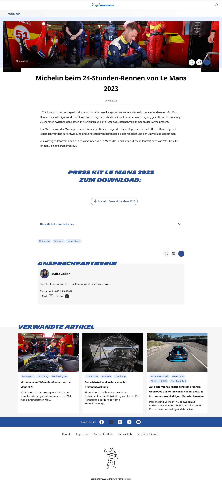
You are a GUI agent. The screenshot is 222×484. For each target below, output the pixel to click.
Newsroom (14, 13)
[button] (216, 4)
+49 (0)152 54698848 (60, 291)
